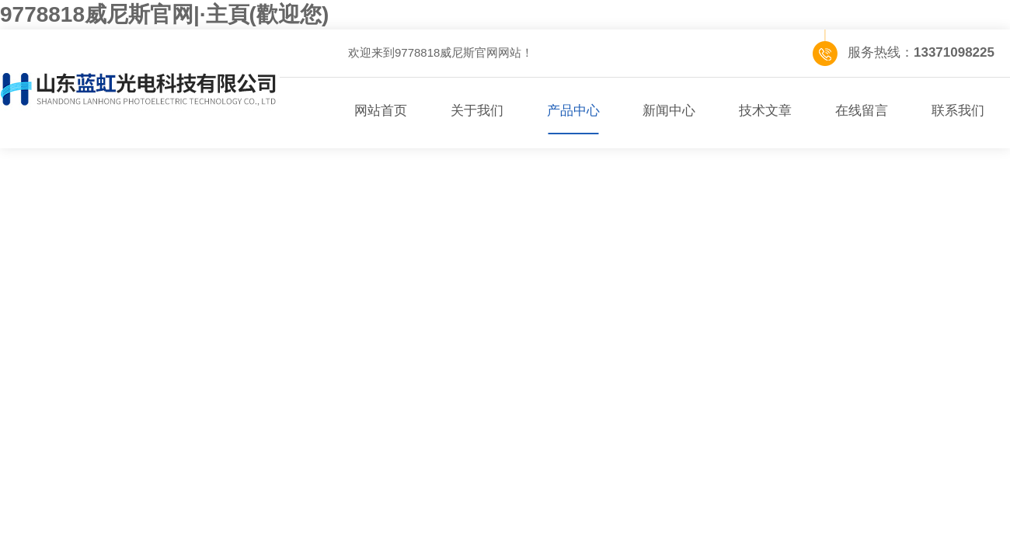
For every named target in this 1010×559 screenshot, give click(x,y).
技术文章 (765, 110)
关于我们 (477, 110)
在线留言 (861, 110)
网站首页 (380, 110)
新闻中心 (669, 110)
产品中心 (573, 110)
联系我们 (958, 110)
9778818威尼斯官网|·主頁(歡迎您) (164, 14)
